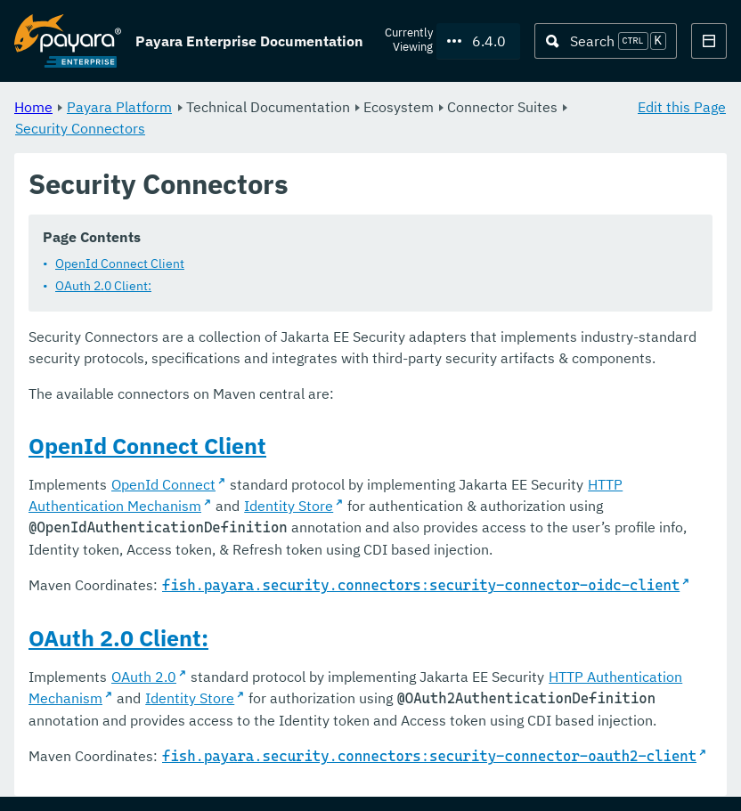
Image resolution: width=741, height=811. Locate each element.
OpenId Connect (163, 485)
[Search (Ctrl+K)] (605, 41)
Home (33, 107)
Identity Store (288, 506)
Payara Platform (119, 107)
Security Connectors (80, 128)
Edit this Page (682, 107)
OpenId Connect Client (119, 264)
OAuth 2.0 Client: (103, 287)
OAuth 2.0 (143, 677)
